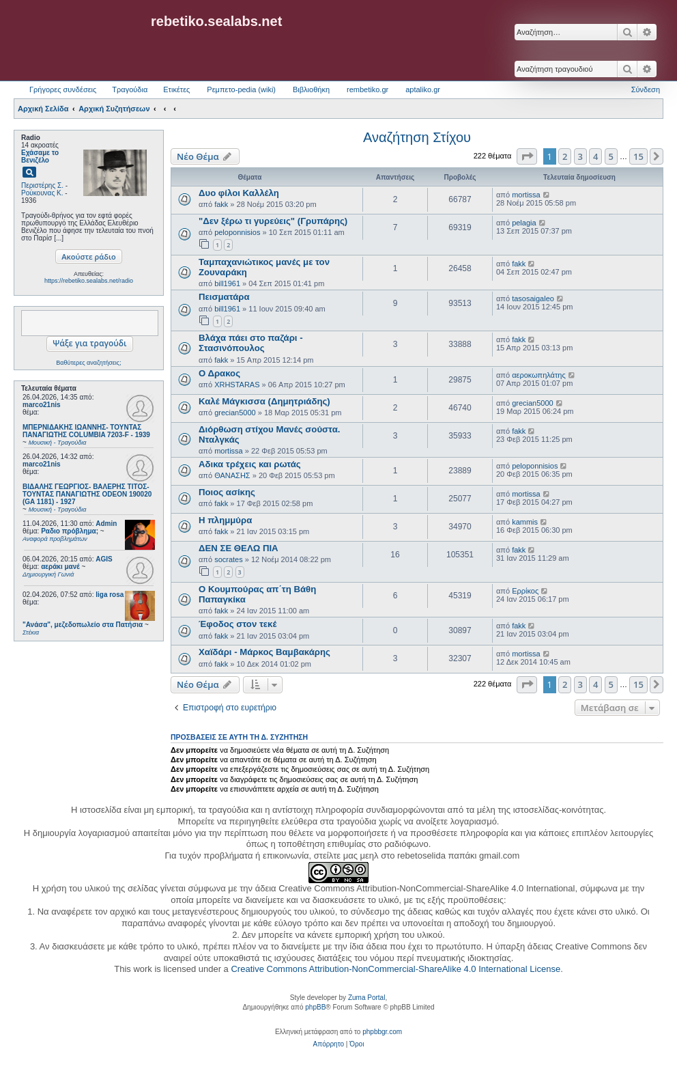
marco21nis (42, 404)
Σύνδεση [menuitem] (645, 89)
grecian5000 (235, 412)
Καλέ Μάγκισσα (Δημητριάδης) (264, 401)
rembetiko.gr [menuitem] (367, 89)
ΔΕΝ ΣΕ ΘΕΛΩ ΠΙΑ (238, 548)
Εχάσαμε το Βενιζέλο (40, 156)
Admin (106, 523)
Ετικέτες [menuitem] (176, 89)
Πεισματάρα (224, 297)
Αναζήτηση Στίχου (417, 137)
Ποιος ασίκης (227, 492)
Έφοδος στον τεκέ (237, 624)
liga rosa (110, 594)
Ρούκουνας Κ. (42, 193)
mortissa (526, 195)
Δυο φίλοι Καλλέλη (239, 193)
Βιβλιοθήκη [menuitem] (311, 89)
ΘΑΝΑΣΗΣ (232, 475)
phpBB (315, 1007)
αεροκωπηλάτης (539, 375)
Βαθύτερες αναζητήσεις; (88, 362)
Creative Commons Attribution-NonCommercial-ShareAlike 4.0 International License (395, 969)
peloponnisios (237, 232)
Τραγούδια (129, 89)
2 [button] (564, 156)
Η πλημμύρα (225, 520)
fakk (221, 204)
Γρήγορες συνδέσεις (62, 89)
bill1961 (227, 283)
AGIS (104, 559)
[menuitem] (328, 1044)
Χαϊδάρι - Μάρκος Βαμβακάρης (264, 652)
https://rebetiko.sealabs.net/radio (88, 280)
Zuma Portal (366, 997)
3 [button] (580, 156)
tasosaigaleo (533, 298)
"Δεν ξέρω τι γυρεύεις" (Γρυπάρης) (273, 221)
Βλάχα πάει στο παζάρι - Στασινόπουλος (251, 343)
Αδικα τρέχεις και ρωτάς (250, 464)
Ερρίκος (525, 591)
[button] (527, 156)
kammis (525, 522)
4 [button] (595, 156)
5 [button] (611, 156)
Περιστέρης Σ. (42, 185)
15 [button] (638, 156)
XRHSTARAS (236, 384)
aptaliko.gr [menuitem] (422, 89)
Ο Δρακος (219, 373)
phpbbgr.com (382, 1031)
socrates (228, 559)
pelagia (524, 223)
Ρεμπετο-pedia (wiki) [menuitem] (241, 89)
